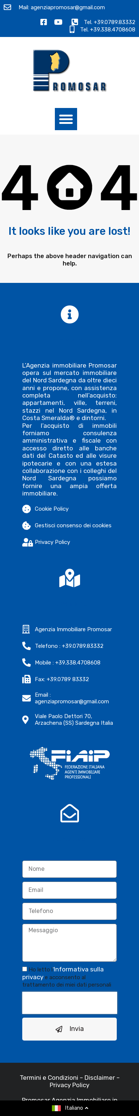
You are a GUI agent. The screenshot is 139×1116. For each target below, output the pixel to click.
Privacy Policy (69, 1099)
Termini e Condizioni (49, 1091)
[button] (66, 119)
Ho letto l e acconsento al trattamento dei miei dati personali (66, 991)
